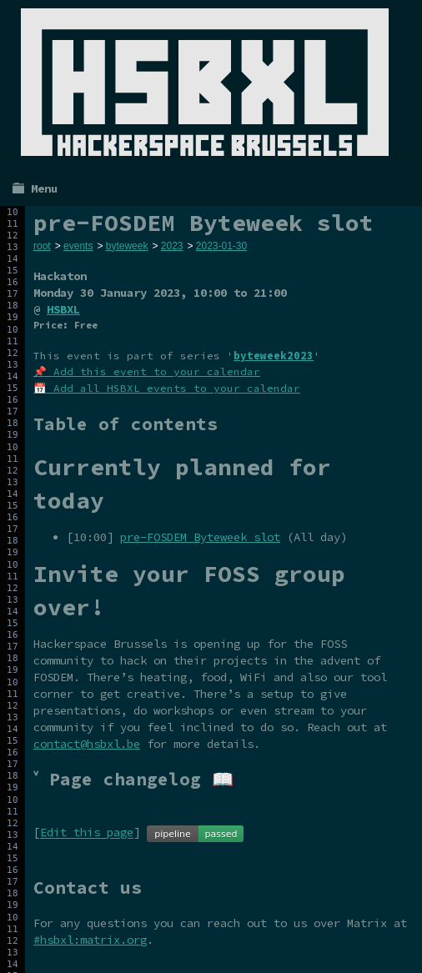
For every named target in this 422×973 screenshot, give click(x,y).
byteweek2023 (274, 355)
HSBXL (63, 309)
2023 (172, 246)
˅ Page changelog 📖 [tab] (133, 779)
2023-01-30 (221, 246)
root (42, 246)
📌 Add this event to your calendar (146, 371)
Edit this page (86, 832)
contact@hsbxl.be (86, 743)
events (78, 246)
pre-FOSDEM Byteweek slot (200, 536)
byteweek (127, 246)
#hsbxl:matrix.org (90, 939)
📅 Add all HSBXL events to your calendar (166, 388)
